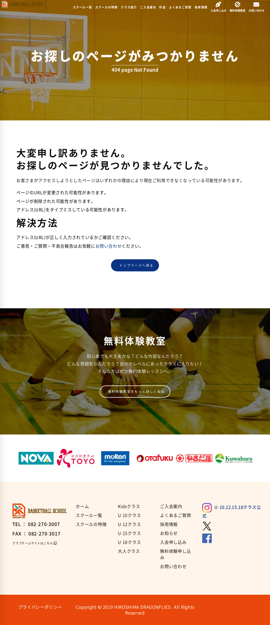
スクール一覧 (82, 7)
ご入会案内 (148, 7)
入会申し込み (173, 542)
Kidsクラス (129, 506)
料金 (162, 7)
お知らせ (169, 533)
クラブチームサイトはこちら (32, 543)
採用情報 (201, 7)
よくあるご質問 (180, 7)
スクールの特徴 (106, 7)
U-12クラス (129, 524)
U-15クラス (129, 533)
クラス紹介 (129, 7)
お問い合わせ (108, 246)
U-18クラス (129, 542)
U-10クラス (129, 515)
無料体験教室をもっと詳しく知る (136, 391)
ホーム (82, 506)
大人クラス (129, 551)
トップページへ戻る (136, 265)
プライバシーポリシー (40, 607)
